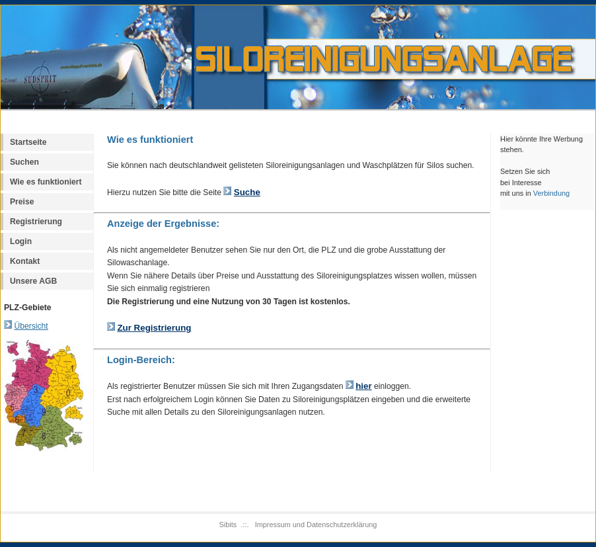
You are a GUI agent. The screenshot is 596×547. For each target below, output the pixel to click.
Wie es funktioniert (46, 182)
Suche (247, 192)
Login (21, 241)
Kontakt (25, 261)
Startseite (28, 142)
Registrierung (36, 221)
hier (363, 386)
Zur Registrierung (154, 328)
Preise (22, 201)
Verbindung (551, 193)
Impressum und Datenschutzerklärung (316, 524)
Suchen (24, 162)
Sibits (228, 524)
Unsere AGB (33, 281)
